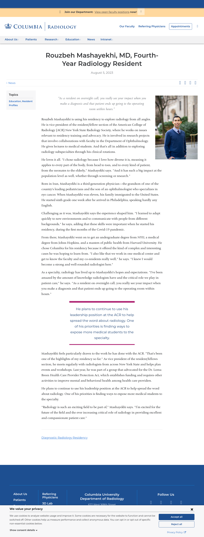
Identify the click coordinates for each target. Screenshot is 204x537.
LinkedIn (181, 497)
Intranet (101, 40)
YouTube (171, 497)
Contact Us (49, 503)
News (87, 39)
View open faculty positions (110, 12)
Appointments (181, 26)
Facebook (150, 497)
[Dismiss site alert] (137, 11)
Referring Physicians (154, 26)
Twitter (161, 497)
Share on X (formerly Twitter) (185, 83)
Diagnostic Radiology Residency (62, 432)
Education (14, 101)
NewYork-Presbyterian (102, 471)
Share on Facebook (180, 83)
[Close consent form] (191, 509)
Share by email (195, 83)
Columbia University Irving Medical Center (102, 4)
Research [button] (50, 39)
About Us (19, 488)
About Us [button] (12, 39)
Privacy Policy (177, 532)
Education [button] (70, 39)
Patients (30, 39)
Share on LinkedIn (190, 83)
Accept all (176, 517)
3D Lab (47, 497)
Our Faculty (131, 26)
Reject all (176, 524)
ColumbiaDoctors (148, 469)
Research (19, 500)
